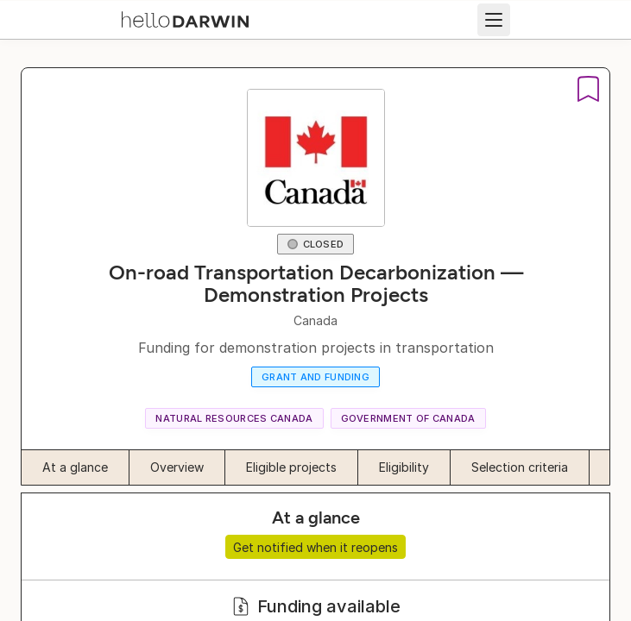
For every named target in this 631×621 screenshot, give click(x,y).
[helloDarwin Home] (185, 18)
